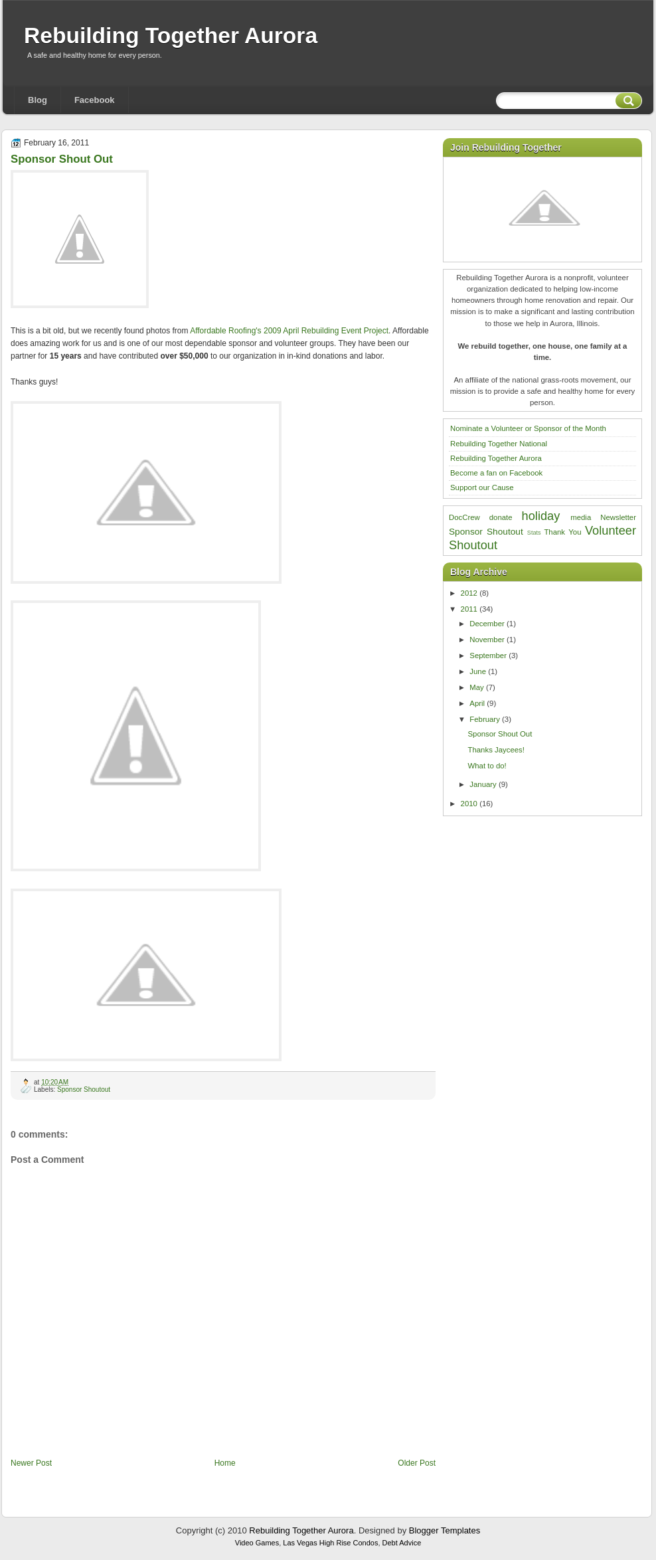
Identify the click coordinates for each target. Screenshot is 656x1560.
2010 (469, 804)
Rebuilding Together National (498, 444)
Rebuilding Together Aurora (170, 35)
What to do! (486, 766)
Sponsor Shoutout (83, 1089)
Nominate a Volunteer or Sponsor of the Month (528, 428)
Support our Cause (482, 487)
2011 (469, 609)
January (483, 784)
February (484, 719)
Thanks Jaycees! (495, 750)
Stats (534, 532)
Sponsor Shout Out (62, 159)
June (477, 671)
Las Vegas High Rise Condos (330, 1543)
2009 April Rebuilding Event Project (326, 330)
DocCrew (464, 517)
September (488, 655)
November (487, 640)
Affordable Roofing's (225, 330)
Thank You (562, 532)
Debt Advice (402, 1543)
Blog (37, 100)
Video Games (257, 1543)
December (487, 624)
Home (225, 1463)
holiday (541, 516)
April (477, 703)
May (476, 687)
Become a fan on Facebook (496, 473)
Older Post (417, 1463)
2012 (469, 593)
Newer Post (31, 1463)
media (580, 517)
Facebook (94, 100)
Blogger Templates (444, 1530)
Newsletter (618, 517)
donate (501, 517)
